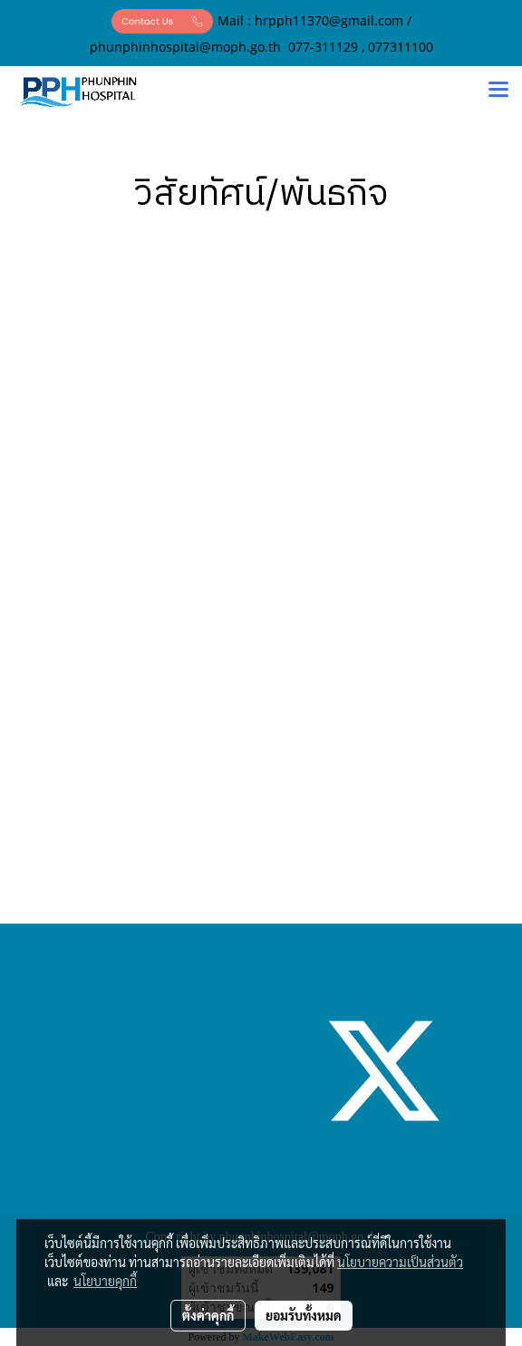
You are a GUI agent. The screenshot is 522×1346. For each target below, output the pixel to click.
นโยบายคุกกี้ (105, 1281)
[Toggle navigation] (498, 91)
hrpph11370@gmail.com (329, 20)
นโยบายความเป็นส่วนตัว (400, 1262)
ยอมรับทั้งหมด (304, 1315)
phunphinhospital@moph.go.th (185, 46)
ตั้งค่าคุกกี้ (208, 1315)
